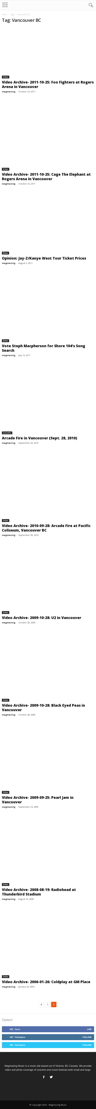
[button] (90, 5)
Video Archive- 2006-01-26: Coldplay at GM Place (46, 981)
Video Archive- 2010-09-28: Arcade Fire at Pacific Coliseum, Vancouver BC (46, 528)
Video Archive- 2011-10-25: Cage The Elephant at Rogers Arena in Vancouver (46, 176)
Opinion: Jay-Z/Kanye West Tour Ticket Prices (44, 258)
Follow (87, 1037)
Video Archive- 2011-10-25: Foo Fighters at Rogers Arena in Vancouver (48, 84)
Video (5, 77)
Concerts (7, 432)
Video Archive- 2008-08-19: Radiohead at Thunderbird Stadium (39, 892)
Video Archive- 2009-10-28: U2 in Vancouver (41, 617)
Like (89, 1029)
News (5, 253)
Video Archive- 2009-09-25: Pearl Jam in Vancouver (37, 799)
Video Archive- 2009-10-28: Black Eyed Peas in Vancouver (43, 707)
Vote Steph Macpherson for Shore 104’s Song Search (43, 348)
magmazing (8, 91)
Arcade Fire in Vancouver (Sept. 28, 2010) (39, 438)
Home (4, 14)
